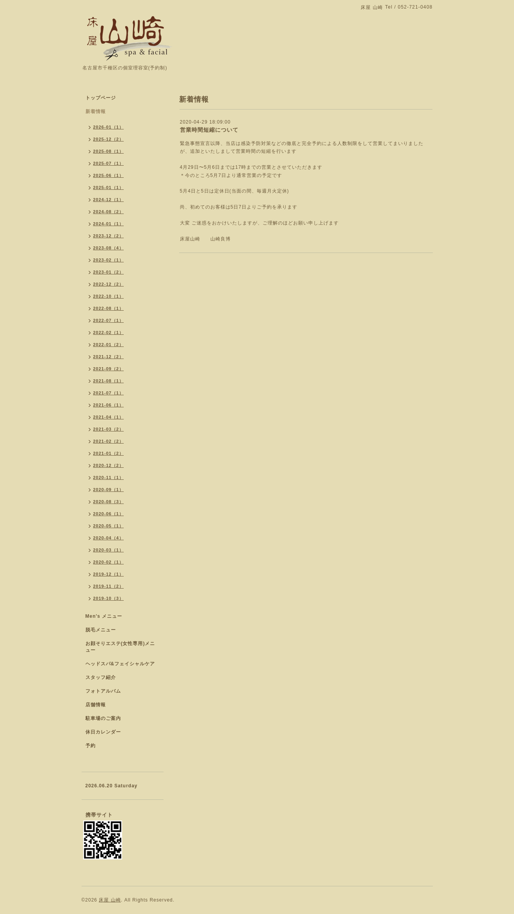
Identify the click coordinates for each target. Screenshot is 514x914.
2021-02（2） (108, 441)
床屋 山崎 (110, 900)
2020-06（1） (108, 513)
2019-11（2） (108, 586)
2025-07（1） (108, 163)
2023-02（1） (108, 260)
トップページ (100, 98)
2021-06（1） (108, 405)
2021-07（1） (108, 393)
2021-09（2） (108, 368)
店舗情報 (95, 704)
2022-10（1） (108, 296)
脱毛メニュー (100, 630)
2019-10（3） (108, 598)
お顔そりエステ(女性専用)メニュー (120, 647)
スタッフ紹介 (100, 677)
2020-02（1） (108, 562)
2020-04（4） (108, 538)
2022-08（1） (108, 308)
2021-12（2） (108, 356)
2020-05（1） (108, 525)
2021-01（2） (108, 453)
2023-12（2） (108, 235)
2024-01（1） (108, 223)
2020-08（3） (108, 501)
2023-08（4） (108, 248)
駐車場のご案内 (103, 718)
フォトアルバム (103, 691)
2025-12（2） (108, 139)
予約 (90, 745)
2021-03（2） (108, 429)
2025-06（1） (108, 175)
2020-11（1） (108, 477)
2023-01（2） (108, 272)
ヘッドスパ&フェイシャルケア (120, 663)
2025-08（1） (108, 151)
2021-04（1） (108, 417)
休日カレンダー (103, 732)
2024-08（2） (108, 211)
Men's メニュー (104, 616)
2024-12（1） (108, 199)
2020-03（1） (108, 550)
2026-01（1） (108, 127)
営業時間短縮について (209, 130)
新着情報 (95, 111)
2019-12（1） (108, 574)
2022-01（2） (108, 344)
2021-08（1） (108, 380)
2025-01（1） (108, 187)
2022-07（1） (108, 320)
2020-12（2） (108, 465)
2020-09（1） (108, 489)
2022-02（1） (108, 332)
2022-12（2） (108, 284)
